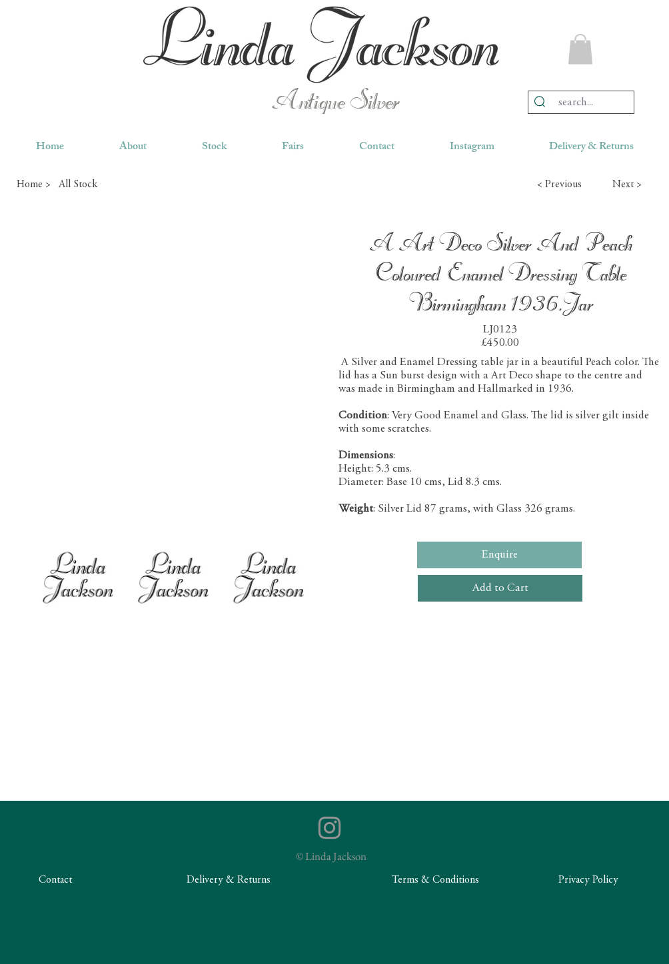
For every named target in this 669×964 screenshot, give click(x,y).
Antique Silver (335, 102)
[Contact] (55, 880)
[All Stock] (106, 184)
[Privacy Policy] (588, 880)
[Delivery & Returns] (228, 880)
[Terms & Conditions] (435, 880)
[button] (580, 49)
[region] (321, 44)
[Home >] (33, 184)
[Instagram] (329, 828)
